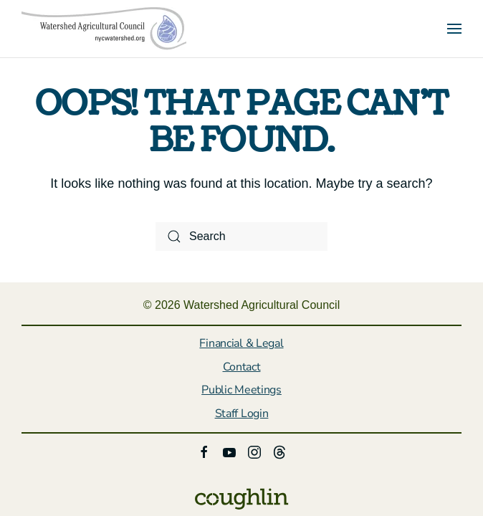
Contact (242, 367)
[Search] (241, 236)
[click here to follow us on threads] (279, 451)
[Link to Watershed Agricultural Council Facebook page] (204, 451)
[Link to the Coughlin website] (241, 498)
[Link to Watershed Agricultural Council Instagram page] (254, 451)
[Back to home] (103, 28)
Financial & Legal (241, 343)
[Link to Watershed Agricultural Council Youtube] (229, 451)
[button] (454, 28)
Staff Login (242, 413)
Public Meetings (241, 390)
